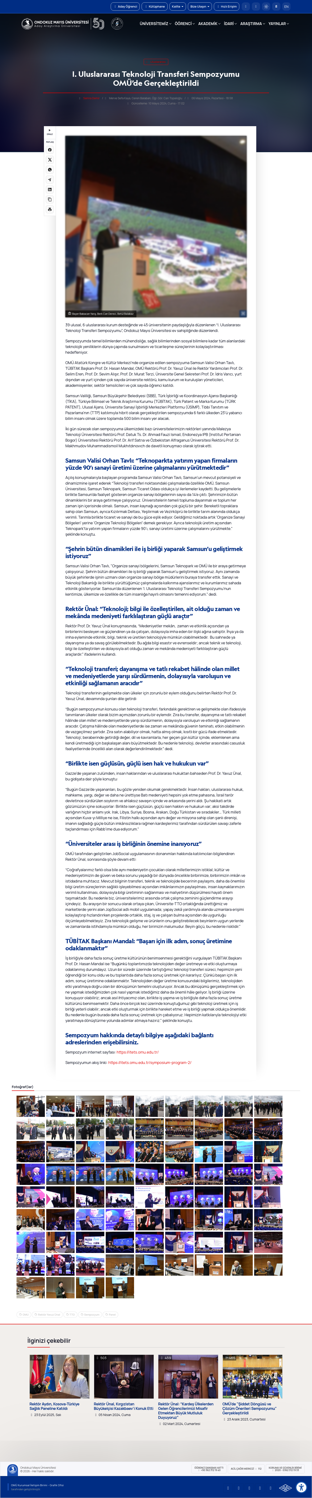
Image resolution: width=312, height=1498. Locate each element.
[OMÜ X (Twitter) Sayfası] (260, 1488)
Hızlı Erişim (226, 6)
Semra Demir (91, 98)
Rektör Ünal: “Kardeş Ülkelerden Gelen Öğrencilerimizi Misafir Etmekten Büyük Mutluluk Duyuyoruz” (185, 1411)
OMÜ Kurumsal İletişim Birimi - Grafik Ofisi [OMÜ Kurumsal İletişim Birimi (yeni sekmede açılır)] (37, 1485)
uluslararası (156, 62)
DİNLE (50, 132)
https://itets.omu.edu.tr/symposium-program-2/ (150, 1062)
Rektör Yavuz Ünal (49, 1314)
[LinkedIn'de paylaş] (50, 189)
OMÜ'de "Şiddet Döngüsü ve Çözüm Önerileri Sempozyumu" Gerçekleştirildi (250, 1409)
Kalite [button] (177, 6)
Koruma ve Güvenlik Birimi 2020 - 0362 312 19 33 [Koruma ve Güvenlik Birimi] (285, 1469)
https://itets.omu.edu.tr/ (138, 1052)
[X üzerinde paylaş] (50, 160)
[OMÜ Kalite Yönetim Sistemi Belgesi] (285, 1488)
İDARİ (229, 23)
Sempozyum (92, 1314)
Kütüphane (154, 6)
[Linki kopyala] (50, 199)
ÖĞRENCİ (183, 23)
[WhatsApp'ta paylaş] (50, 170)
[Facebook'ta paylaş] (50, 150)
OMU (26, 1314)
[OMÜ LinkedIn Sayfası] (239, 1488)
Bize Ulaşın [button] (199, 6)
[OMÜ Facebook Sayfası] (270, 1488)
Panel (112, 1314)
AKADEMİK (207, 23)
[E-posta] (256, 6)
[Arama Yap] (276, 6)
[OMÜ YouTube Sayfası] (228, 1488)
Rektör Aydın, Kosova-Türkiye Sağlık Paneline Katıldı (54, 1406)
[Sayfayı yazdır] (50, 209)
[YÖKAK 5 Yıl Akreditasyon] (117, 24)
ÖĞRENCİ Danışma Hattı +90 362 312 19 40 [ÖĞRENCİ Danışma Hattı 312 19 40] (208, 1469)
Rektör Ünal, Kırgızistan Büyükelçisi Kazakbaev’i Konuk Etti (123, 1406)
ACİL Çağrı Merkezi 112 (246, 1468)
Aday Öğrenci (125, 6)
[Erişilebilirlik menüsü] (301, 1487)
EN (286, 6)
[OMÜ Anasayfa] (246, 6)
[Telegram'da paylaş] (50, 180)
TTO (72, 1314)
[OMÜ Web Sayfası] (62, 24)
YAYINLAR (277, 23)
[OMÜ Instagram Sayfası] (249, 1488)
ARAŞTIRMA (251, 23)
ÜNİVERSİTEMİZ (154, 23)
